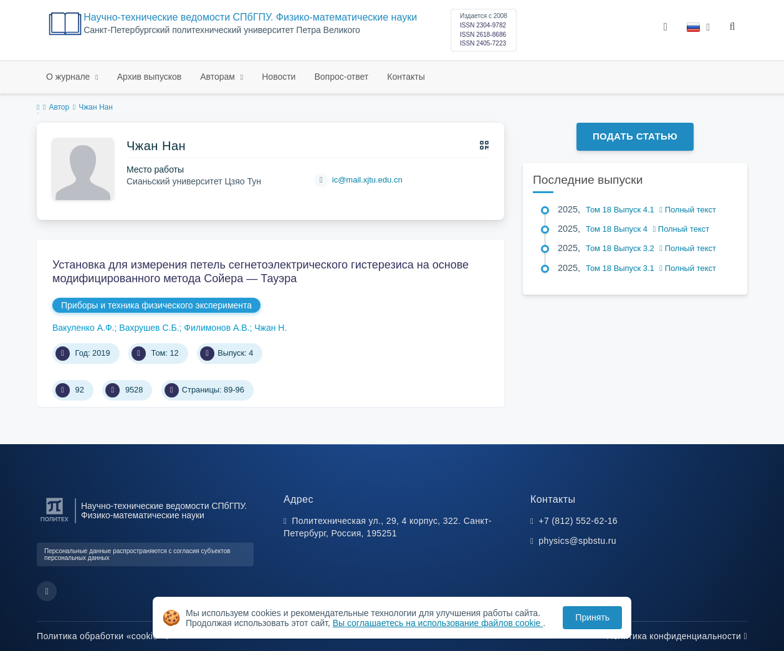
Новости (278, 77)
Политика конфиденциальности (676, 636)
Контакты (405, 77)
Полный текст (687, 209)
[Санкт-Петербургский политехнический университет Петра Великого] (54, 521)
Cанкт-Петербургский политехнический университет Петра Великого (222, 30)
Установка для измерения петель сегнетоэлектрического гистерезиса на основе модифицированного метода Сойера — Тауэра (260, 272)
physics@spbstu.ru (577, 541)
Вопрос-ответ (341, 77)
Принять (592, 617)
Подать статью (635, 136)
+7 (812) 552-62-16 (578, 521)
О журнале (69, 77)
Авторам (218, 77)
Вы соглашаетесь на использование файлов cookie (438, 623)
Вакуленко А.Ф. (83, 328)
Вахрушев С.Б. (149, 328)
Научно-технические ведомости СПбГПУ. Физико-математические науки (250, 17)
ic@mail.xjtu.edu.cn (367, 179)
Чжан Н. (270, 328)
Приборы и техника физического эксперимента (156, 305)
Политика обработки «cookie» (103, 636)
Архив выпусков (149, 77)
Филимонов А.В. (216, 328)
